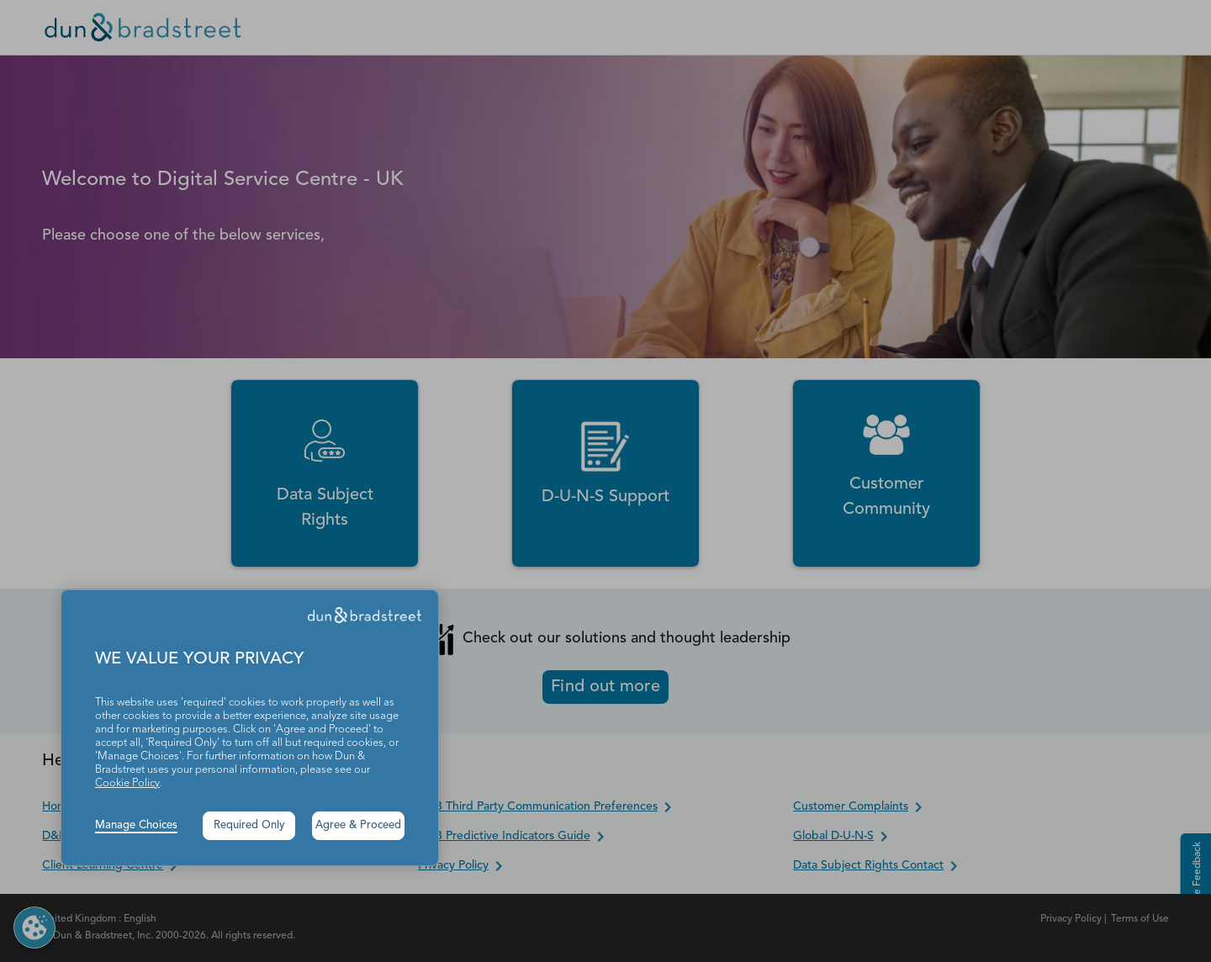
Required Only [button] (249, 825)
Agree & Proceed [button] (358, 825)
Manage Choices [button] (136, 825)
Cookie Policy (127, 783)
